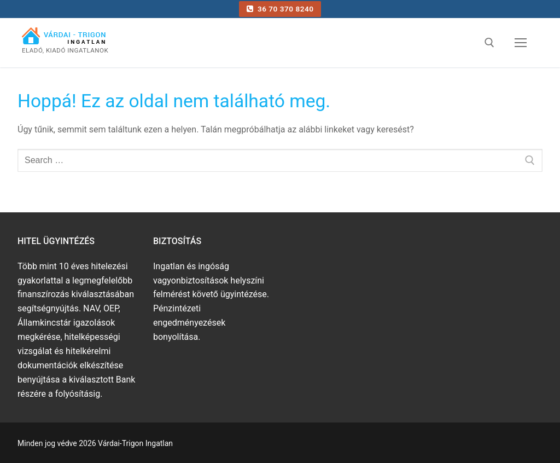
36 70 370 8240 (280, 8)
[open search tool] (489, 43)
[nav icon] (520, 42)
